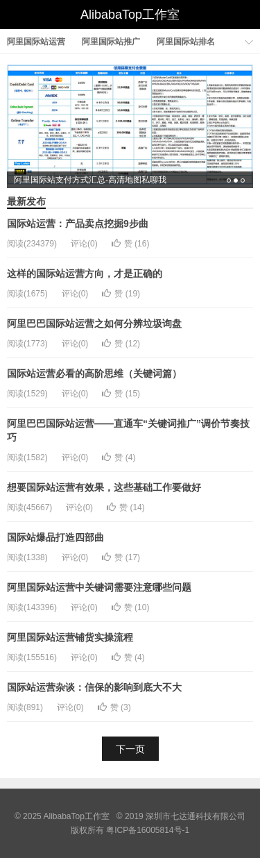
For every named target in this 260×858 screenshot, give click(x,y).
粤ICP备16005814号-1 (147, 830)
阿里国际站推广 (111, 42)
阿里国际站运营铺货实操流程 (70, 637)
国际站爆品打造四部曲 (55, 537)
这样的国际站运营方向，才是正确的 (84, 273)
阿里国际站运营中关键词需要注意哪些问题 (99, 587)
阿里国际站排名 (186, 42)
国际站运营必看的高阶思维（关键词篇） (94, 373)
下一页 (130, 749)
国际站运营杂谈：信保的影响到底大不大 (94, 687)
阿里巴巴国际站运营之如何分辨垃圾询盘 (94, 323)
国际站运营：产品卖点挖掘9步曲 (77, 223)
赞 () (131, 244)
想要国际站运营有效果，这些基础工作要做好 (104, 487)
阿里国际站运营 (36, 42)
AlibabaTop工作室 (130, 15)
